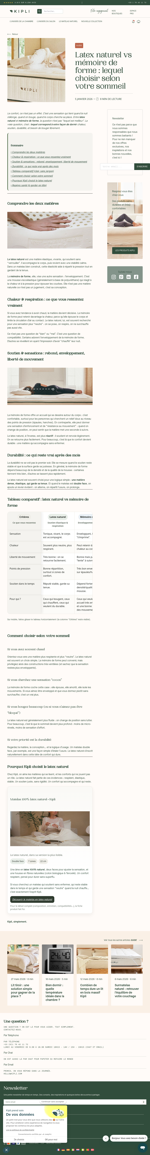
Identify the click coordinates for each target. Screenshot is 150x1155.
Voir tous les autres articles (120, 940)
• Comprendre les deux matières (28, 152)
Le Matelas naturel (68, 21)
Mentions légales (53, 1143)
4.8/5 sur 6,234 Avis (25, 2)
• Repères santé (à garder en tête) (29, 185)
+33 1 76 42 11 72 (137, 2)
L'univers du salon (46, 21)
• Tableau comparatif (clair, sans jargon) (32, 171)
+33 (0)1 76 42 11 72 (16, 1044)
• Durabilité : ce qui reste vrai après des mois (35, 166)
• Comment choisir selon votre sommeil (32, 176)
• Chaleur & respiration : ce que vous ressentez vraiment (41, 157)
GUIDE (79, 45)
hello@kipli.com (13, 1074)
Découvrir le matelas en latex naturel (32, 899)
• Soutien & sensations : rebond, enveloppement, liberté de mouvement (49, 161)
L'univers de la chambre (21, 21)
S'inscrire (142, 167)
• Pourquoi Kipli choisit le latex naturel (31, 180)
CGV (42, 1143)
